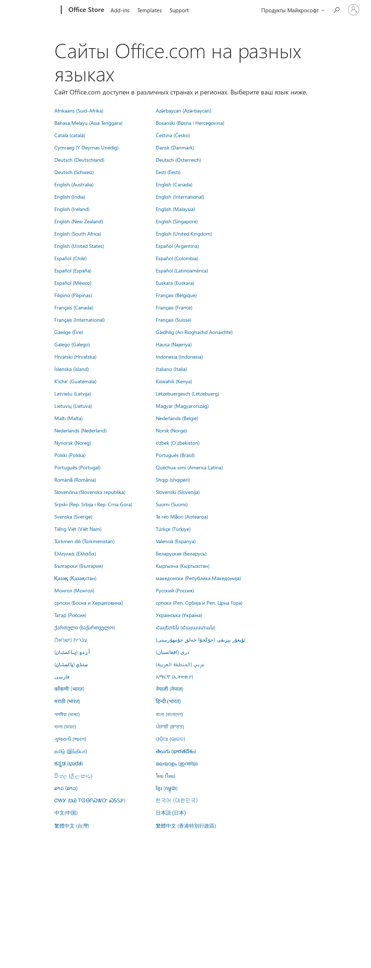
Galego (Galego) (72, 344)
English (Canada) (174, 184)
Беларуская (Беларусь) (181, 553)
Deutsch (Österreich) (178, 159)
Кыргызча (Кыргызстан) (182, 565)
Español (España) (72, 270)
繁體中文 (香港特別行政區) (186, 825)
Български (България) (78, 565)
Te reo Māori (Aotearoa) (182, 516)
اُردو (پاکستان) (72, 651)
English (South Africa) (77, 233)
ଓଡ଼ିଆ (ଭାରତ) (170, 738)
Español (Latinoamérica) (182, 270)
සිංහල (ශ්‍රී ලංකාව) (73, 775)
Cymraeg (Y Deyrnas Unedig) (86, 147)
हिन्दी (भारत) (168, 701)
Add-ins (120, 10)
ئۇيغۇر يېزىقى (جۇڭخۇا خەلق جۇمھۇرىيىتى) (200, 639)
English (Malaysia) (175, 208)
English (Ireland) (71, 208)
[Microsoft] (33, 10)
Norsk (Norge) (171, 430)
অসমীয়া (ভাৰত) (67, 714)
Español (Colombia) (177, 258)
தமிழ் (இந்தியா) (70, 750)
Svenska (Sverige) (73, 516)
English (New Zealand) (78, 221)
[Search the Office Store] (336, 9)
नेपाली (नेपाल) (169, 688)
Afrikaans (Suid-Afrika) (78, 110)
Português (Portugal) (77, 467)
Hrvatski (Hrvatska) (75, 356)
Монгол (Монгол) (74, 590)
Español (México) (72, 282)
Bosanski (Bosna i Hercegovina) (190, 122)
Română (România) (75, 479)
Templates (149, 10)
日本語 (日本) (171, 813)
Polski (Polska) (70, 454)
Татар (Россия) (70, 614)
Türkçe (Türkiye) (173, 528)
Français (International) (79, 319)
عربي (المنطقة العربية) (180, 664)
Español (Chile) (70, 258)
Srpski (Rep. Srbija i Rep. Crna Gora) (93, 504)
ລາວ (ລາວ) (66, 787)
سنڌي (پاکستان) (71, 664)
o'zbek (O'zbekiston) (178, 442)
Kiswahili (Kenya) (174, 381)
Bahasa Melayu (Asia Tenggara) (88, 122)
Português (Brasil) (175, 454)
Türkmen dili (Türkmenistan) (84, 541)
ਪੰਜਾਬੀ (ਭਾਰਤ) (170, 726)
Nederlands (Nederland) (80, 430)
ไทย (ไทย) (165, 775)
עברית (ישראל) (70, 639)
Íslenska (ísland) (71, 368)
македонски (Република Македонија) (198, 578)
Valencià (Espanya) (176, 541)
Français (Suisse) (173, 319)
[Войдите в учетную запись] (353, 9)
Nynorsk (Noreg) (72, 442)
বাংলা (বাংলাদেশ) (169, 714)
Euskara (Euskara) (175, 282)
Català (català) (69, 135)
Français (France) (174, 307)
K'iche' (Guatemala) (75, 381)
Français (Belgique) (176, 295)
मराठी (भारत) (67, 701)
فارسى (62, 676)
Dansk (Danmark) (175, 147)
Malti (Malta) (68, 418)
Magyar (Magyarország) (182, 405)
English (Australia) (73, 184)
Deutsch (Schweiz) (74, 172)
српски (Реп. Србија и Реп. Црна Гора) (199, 602)
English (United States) (79, 245)
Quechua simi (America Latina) (189, 467)
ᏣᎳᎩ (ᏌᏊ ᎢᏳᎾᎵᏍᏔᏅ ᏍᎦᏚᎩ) (89, 800)
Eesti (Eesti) (168, 172)
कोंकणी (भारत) (69, 688)
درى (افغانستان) (172, 651)
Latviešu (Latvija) (72, 393)
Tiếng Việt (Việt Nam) (77, 528)
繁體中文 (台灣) (71, 825)
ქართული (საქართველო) (84, 627)
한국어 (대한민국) (177, 800)
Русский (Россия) (175, 590)
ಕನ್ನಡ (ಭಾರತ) (68, 763)
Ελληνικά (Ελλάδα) (75, 553)
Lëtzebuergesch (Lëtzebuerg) (187, 393)
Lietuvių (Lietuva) (73, 405)
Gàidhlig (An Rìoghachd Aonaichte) (194, 331)
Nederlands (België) (177, 418)
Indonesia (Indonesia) (179, 356)
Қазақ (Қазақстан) (75, 578)
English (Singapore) (177, 221)
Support (179, 10)
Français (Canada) (73, 307)
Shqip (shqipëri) (173, 479)
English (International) (180, 196)
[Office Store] (86, 10)
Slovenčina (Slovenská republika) (89, 491)
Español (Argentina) (177, 245)
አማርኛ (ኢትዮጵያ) (174, 676)
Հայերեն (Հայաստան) (185, 627)
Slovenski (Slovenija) (178, 491)
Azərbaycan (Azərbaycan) (183, 110)
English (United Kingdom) (184, 233)
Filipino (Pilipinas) (73, 295)
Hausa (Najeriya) (174, 344)
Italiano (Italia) (171, 368)
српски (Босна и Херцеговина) (88, 602)
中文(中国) (66, 812)
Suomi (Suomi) (172, 504)
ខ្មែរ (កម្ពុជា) (167, 787)
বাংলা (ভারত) (65, 726)
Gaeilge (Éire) (68, 331)
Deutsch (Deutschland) (79, 159)
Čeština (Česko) (173, 135)
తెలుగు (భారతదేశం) (176, 750)
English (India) (69, 196)
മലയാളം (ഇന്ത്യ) (177, 763)
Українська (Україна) (179, 614)
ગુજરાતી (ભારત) (70, 738)
